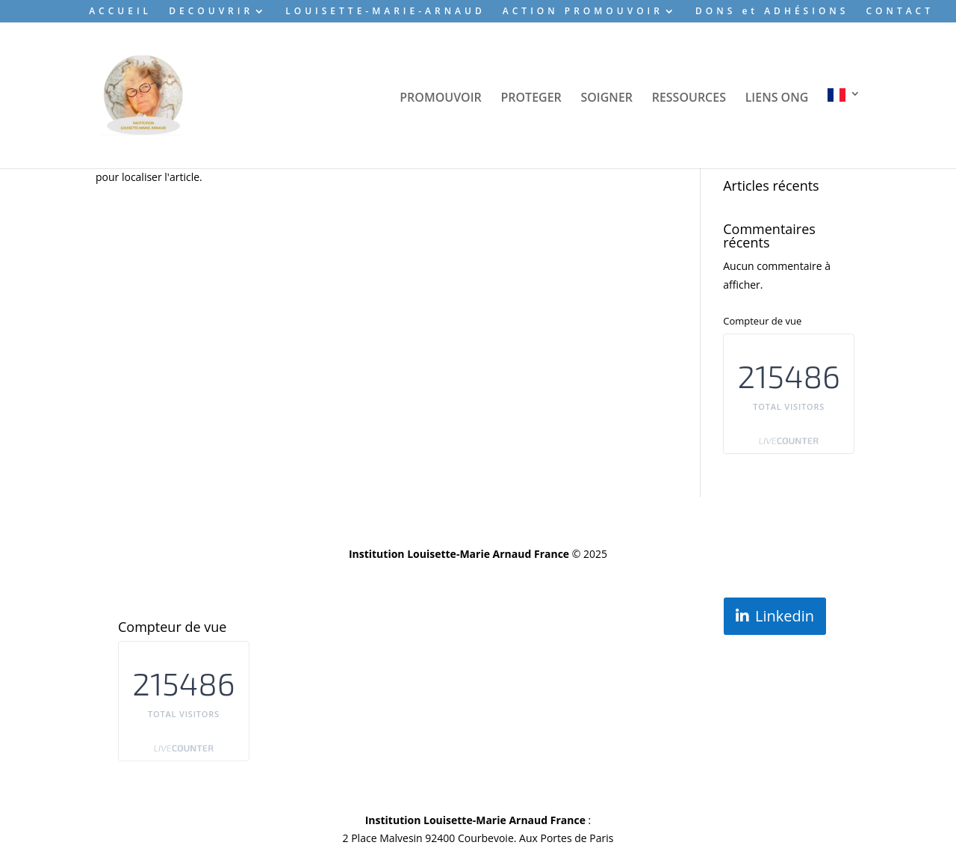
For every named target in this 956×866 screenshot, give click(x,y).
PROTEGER (530, 98)
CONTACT (900, 12)
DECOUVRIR (211, 12)
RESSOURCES (689, 98)
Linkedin (784, 616)
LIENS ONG (777, 98)
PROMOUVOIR (441, 98)
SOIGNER (606, 98)
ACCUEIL (120, 12)
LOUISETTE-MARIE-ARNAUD (385, 12)
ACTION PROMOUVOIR (583, 12)
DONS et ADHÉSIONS (771, 12)
